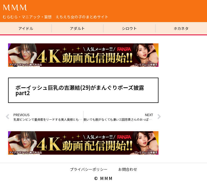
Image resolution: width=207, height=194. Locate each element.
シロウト (129, 28)
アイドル (25, 28)
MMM (15, 7)
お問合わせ (127, 169)
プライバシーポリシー (89, 169)
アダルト (77, 28)
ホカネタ (181, 28)
